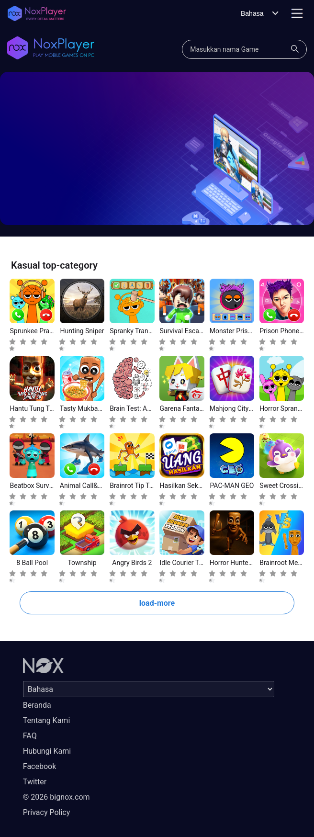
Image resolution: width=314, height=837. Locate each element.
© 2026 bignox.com (56, 797)
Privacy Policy (46, 812)
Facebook (39, 766)
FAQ (30, 735)
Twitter (34, 781)
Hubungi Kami (47, 751)
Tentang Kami (46, 720)
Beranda (37, 705)
